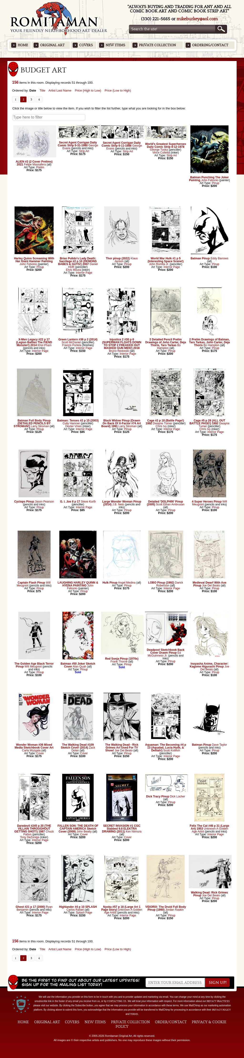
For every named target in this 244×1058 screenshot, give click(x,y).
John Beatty (84, 831)
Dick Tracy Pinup (157, 796)
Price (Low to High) (118, 90)
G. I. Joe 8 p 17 (70, 501)
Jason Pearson (44, 501)
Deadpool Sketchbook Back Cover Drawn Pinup (165, 651)
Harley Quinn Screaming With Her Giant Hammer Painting (34, 260)
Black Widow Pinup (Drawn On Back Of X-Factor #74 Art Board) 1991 (121, 423)
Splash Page (84, 912)
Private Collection (157, 45)
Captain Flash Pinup (31, 582)
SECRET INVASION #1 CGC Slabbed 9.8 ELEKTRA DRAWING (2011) (121, 828)
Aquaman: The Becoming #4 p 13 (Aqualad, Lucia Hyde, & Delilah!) (165, 747)
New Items (115, 45)
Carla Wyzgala (31, 750)
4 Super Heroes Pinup (207, 501)
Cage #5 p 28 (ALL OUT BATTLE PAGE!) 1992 (207, 422)
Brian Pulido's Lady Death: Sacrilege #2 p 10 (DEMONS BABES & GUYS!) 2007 (77, 261)
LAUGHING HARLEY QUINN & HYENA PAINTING (78, 584)
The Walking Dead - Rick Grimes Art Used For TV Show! (121, 747)
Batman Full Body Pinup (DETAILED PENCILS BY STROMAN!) (32, 423)
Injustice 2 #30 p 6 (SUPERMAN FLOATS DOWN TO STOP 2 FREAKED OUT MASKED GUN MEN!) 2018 (121, 344)
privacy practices (218, 1001)
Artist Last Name (59, 90)
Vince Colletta (161, 152)
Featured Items (122, 59)
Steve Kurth (88, 501)
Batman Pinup (200, 258)
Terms (134, 1014)
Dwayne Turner (162, 423)
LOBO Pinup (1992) (161, 582)
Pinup (215, 183)
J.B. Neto (118, 504)
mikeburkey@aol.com (197, 18)
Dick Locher (177, 796)
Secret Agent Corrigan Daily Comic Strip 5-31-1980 (77, 144)
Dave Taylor (219, 744)
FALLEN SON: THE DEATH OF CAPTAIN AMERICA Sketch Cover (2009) (77, 828)
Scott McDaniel (71, 342)
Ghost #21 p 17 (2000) (30, 907)
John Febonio (210, 180)
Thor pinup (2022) (118, 258)
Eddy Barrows (220, 258)
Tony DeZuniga (29, 837)
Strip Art (84, 151)
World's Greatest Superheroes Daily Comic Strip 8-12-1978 (165, 145)
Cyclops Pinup (24, 501)
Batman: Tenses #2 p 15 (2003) (78, 420)
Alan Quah (79, 666)
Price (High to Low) (88, 90)
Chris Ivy (161, 426)
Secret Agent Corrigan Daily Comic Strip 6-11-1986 (121, 144)
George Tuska (159, 149)
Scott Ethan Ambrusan (170, 504)
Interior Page (84, 272)
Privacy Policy (221, 1009)
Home (23, 45)
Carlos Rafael (75, 909)
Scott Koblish (171, 750)
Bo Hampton (211, 345)
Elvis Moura (73, 270)
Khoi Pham (45, 345)
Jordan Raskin (174, 909)
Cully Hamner (71, 423)
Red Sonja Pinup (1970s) (121, 658)
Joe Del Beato (211, 585)
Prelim (40, 167)
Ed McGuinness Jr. (164, 654)
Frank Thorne (118, 661)
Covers (86, 45)
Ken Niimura (134, 831)
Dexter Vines (73, 426)
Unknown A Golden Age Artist (210, 830)
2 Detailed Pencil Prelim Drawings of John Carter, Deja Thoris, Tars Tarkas (165, 342)
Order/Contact (171, 1022)
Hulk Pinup (109, 582)
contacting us (116, 1001)
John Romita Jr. (159, 264)
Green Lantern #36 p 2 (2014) (77, 339)
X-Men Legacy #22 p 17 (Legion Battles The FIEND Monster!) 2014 (34, 342)
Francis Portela (71, 345)
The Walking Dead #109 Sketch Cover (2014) (77, 746)
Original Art (52, 45)
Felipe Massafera (35, 164)
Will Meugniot (33, 666)
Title (42, 90)
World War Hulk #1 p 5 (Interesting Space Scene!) (166, 260)
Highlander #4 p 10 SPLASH (78, 907)
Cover (40, 753)
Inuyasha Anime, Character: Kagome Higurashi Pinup (209, 665)
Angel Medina (126, 582)
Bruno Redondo (119, 351)
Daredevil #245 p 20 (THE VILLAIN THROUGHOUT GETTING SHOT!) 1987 (32, 828)
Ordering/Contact (210, 45)
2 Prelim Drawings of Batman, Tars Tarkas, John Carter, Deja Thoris (209, 342)
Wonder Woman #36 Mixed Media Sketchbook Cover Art (34, 746)
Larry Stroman (40, 426)
